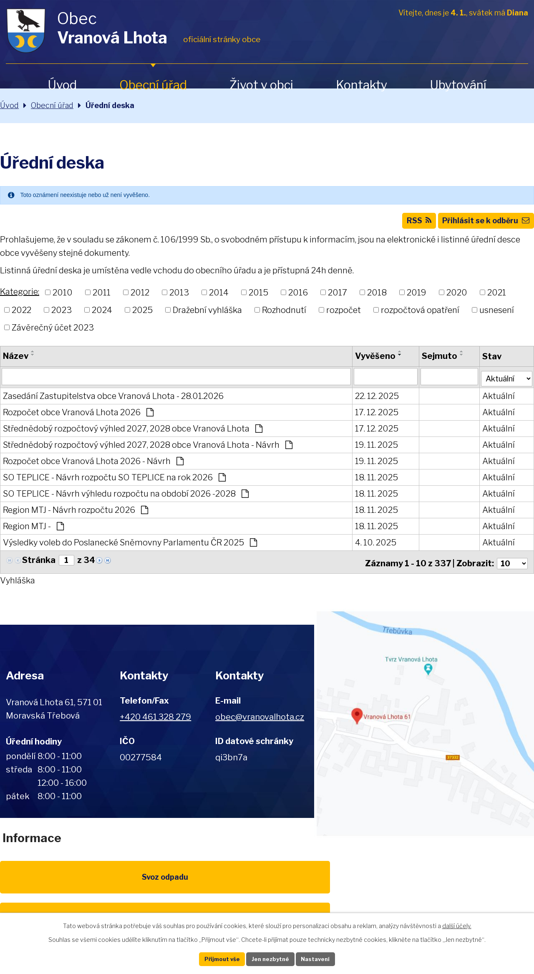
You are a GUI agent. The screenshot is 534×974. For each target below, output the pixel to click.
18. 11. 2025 (373, 482)
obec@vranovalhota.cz (259, 719)
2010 (63, 298)
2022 (21, 315)
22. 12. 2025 (373, 400)
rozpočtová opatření (420, 315)
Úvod (62, 85)
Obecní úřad (153, 85)
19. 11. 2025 (373, 449)
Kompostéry (344, 887)
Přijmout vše (213, 958)
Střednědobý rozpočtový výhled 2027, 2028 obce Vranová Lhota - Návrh (147, 449)
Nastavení (324, 958)
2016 (298, 298)
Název (15, 361)
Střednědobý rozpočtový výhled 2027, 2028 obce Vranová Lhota (132, 433)
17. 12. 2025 (373, 416)
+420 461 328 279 (155, 719)
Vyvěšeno (372, 361)
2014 (219, 298)
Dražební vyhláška (207, 315)
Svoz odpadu (36, 887)
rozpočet (343, 315)
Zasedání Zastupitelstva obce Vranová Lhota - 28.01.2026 (113, 400)
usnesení (496, 315)
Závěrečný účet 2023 (53, 332)
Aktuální (494, 400)
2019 (416, 298)
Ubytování (458, 85)
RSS (404, 225)
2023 (61, 315)
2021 (496, 298)
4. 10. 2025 (372, 547)
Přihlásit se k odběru (481, 225)
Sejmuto (435, 361)
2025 (142, 315)
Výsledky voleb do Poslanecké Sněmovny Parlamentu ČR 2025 (130, 547)
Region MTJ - (33, 530)
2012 (140, 298)
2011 (102, 298)
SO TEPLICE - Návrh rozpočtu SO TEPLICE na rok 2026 (114, 482)
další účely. (456, 924)
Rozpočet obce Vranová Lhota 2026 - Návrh (93, 465)
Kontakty (361, 85)
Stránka (38, 565)
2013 (179, 298)
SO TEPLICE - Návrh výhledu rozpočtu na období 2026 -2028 (126, 498)
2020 (456, 298)
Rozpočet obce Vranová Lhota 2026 (78, 416)
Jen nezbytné (270, 958)
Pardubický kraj (497, 887)
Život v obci (261, 85)
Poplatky (113, 887)
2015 (258, 298)
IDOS (421, 887)
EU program (190, 887)
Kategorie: (19, 297)
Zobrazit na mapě (424, 725)
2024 (102, 315)
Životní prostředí (266, 891)
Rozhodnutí (284, 315)
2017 (337, 298)
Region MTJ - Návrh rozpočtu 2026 (75, 514)
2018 (377, 298)
